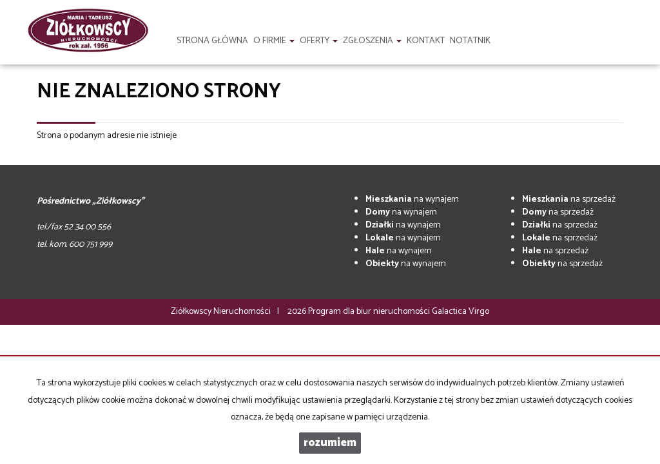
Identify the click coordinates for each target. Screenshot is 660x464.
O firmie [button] (274, 41)
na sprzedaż (569, 199)
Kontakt (426, 41)
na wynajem (412, 199)
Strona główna (212, 41)
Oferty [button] (319, 41)
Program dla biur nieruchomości (370, 311)
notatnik (470, 41)
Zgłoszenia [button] (372, 41)
